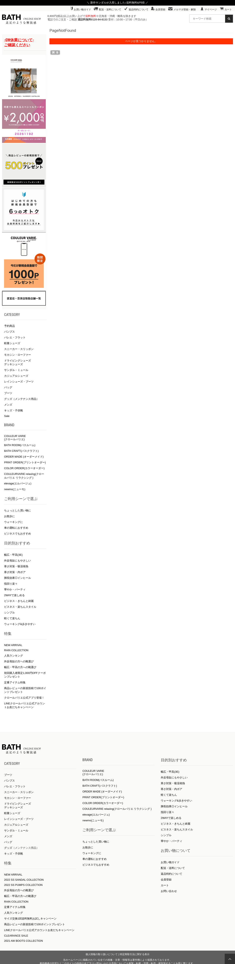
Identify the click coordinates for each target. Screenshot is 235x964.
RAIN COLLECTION (16, 650)
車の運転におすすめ (16, 527)
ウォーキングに (13, 522)
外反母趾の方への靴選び (19, 661)
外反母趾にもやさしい (17, 560)
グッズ (8, 847)
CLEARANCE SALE (16, 935)
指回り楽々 (11, 583)
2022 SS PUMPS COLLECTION (23, 884)
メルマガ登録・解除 (182, 9)
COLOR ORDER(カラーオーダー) (24, 468)
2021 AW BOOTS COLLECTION (23, 940)
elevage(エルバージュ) (17, 483)
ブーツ (8, 393)
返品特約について (136, 9)
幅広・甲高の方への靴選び (20, 667)
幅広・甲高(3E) (13, 554)
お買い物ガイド (81, 9)
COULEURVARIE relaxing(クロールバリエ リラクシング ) (117, 808)
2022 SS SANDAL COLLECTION (24, 879)
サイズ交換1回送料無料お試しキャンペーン (30, 918)
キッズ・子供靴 (13, 410)
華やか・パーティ (15, 589)
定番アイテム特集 (15, 682)
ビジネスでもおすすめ (17, 533)
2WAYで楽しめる (14, 595)
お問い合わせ (169, 891)
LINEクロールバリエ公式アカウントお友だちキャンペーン (39, 930)
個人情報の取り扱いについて (102, 954)
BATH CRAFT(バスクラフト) (21, 450)
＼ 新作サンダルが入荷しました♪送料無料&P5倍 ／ (117, 2)
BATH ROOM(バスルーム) (19, 445)
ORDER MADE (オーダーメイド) (23, 456)
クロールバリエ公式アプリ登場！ (24, 697)
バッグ (8, 387)
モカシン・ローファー (17, 354)
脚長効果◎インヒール (17, 577)
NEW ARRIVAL (13, 645)
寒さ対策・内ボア (15, 572)
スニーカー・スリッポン (19, 349)
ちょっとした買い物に (17, 510)
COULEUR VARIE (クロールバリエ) (15, 437)
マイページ (209, 9)
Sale (6, 416)
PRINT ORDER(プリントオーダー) (25, 462)
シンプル (9, 612)
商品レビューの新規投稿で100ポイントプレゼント (34, 924)
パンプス (9, 331)
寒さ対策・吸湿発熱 (16, 566)
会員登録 (158, 9)
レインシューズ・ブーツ (19, 381)
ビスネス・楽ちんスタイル (20, 606)
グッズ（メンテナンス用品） (21, 398)
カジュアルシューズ (16, 375)
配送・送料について (107, 9)
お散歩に (9, 516)
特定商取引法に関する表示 (134, 954)
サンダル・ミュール (16, 370)
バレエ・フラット (15, 337)
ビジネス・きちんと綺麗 (19, 601)
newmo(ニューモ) (14, 489)
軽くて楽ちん (12, 618)
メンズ (8, 404)
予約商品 (9, 325)
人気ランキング (13, 655)
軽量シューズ (12, 343)
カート (226, 9)
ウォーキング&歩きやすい (19, 624)
